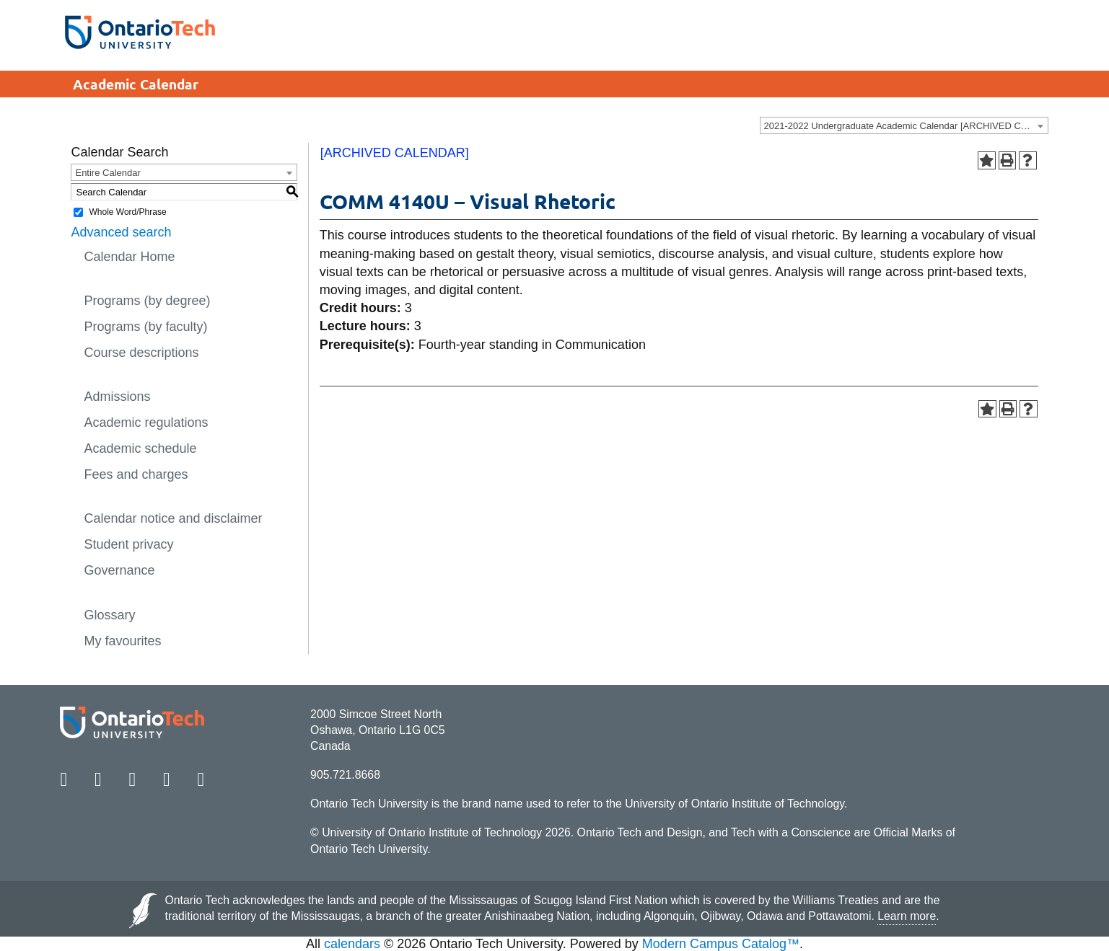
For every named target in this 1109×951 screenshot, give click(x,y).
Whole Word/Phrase (127, 212)
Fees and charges (136, 474)
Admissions (117, 396)
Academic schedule (140, 448)
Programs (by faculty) (145, 326)
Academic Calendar (135, 84)
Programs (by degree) (147, 300)
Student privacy (128, 544)
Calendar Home (129, 256)
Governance (119, 570)
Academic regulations (146, 422)
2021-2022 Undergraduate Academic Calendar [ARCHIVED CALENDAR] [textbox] (906, 125)
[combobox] (904, 125)
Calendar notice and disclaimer (173, 518)
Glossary (109, 615)
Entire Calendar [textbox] (107, 172)
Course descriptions (141, 352)
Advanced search (121, 232)
